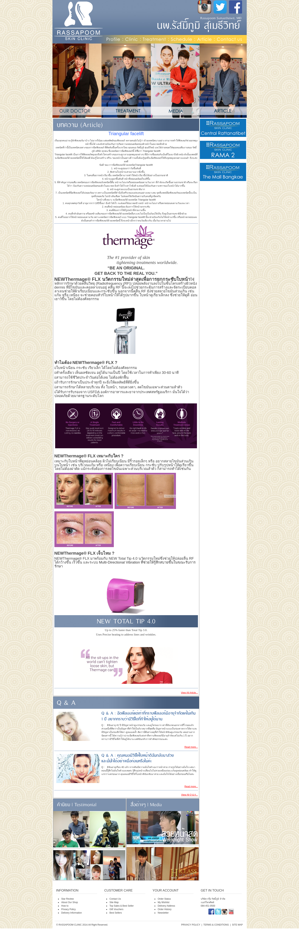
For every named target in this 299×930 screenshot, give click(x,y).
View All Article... (189, 692)
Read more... (191, 747)
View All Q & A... (189, 794)
